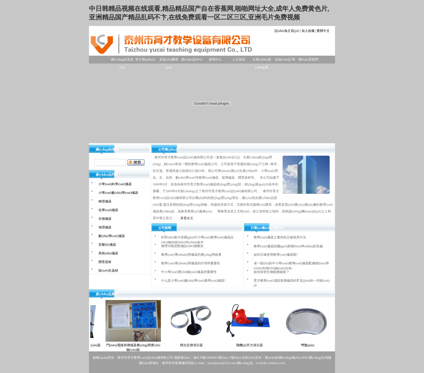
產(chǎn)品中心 (192, 59)
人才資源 (238, 59)
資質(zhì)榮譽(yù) (168, 61)
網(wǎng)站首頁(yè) (122, 61)
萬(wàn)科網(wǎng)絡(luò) (283, 357)
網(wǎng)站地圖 (320, 357)
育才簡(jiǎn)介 (145, 59)
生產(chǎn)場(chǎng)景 (262, 61)
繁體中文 (323, 31)
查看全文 (186, 218)
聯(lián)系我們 (308, 59)
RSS (305, 357)
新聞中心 (215, 59)
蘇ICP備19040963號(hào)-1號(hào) (217, 357)
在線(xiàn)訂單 (285, 59)
